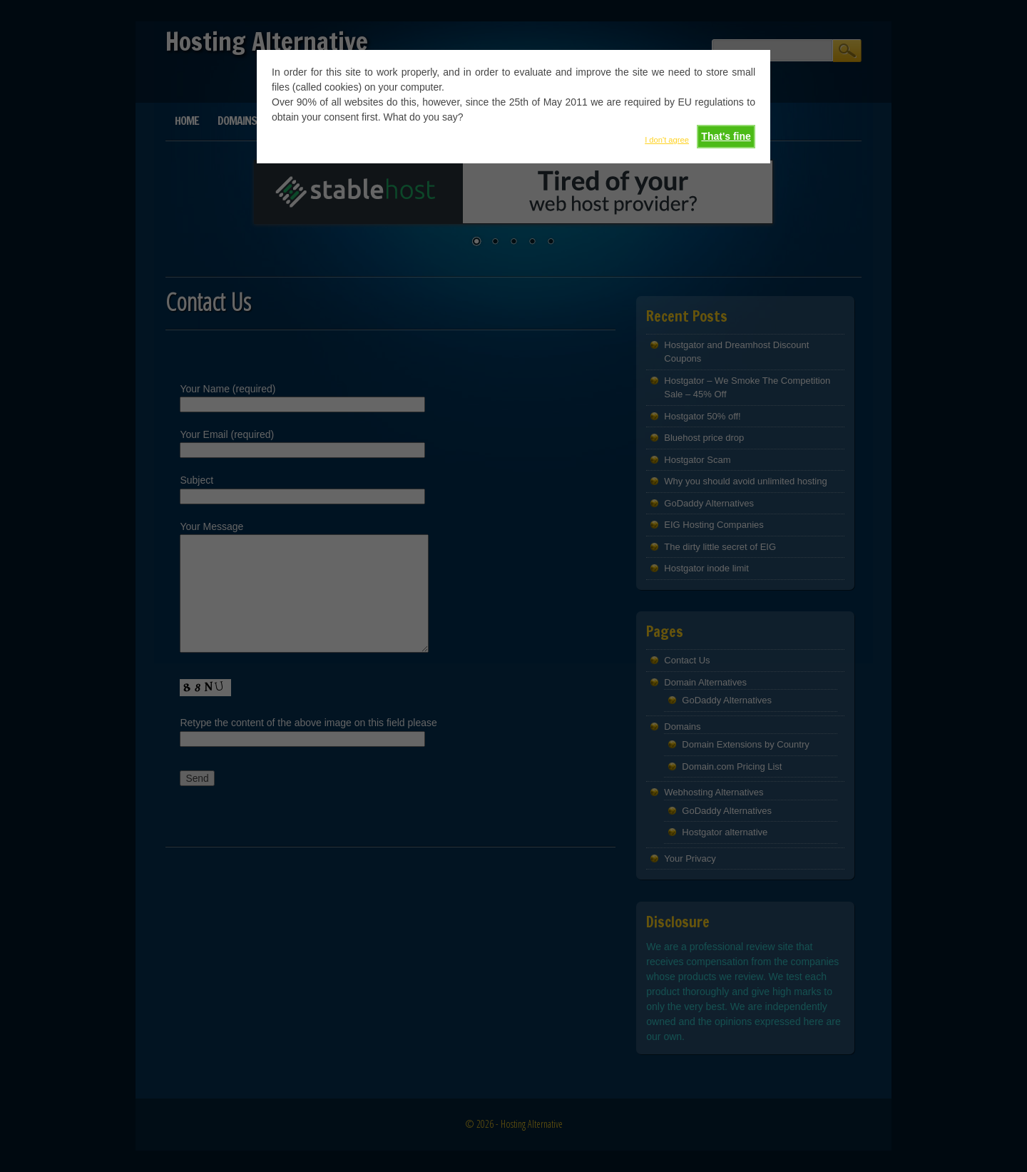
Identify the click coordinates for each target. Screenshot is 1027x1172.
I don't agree (667, 140)
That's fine (725, 136)
